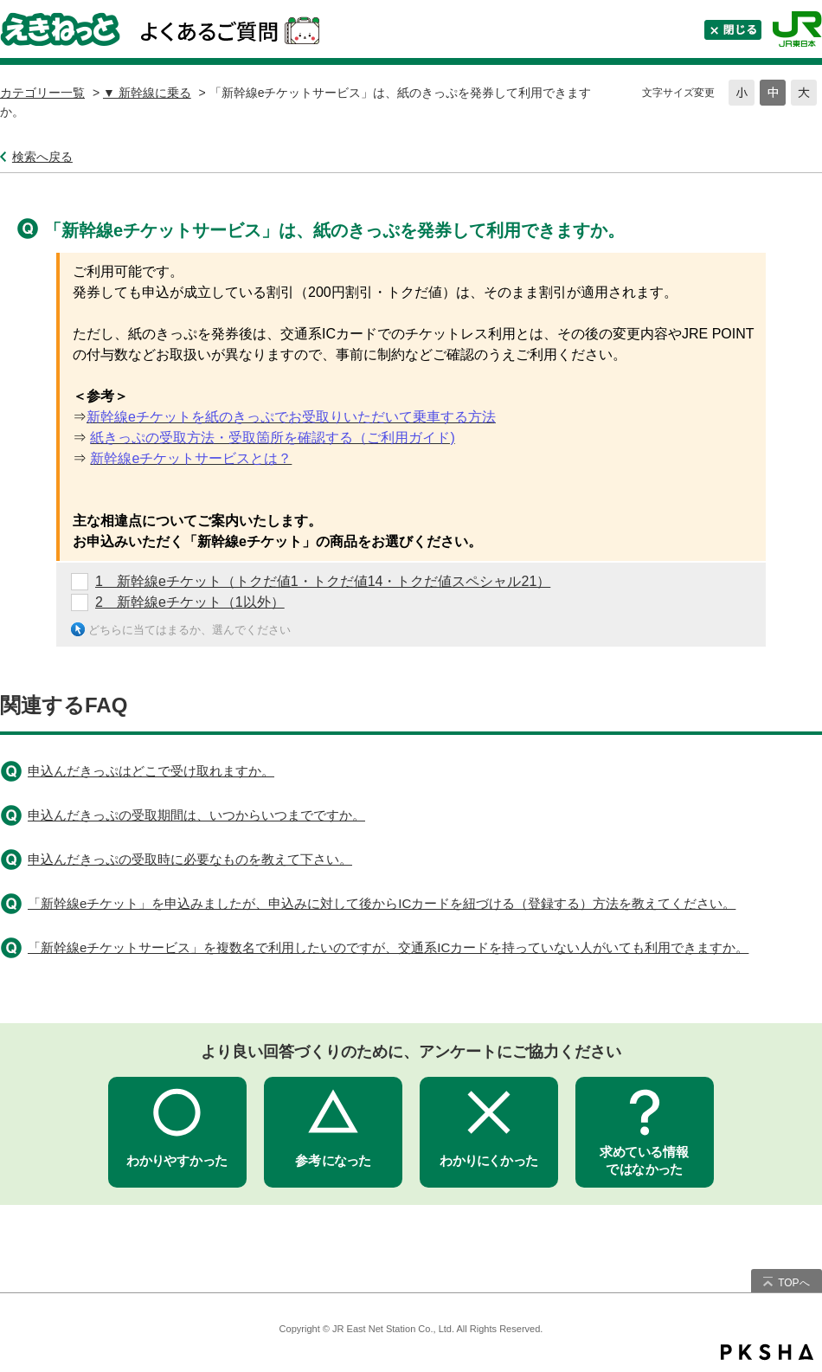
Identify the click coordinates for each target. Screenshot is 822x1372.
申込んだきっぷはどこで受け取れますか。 (151, 770)
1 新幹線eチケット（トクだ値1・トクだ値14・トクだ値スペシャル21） (322, 581)
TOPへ (793, 1283)
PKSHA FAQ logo (767, 1352)
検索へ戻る (42, 157)
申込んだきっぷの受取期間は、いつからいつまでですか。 (196, 815)
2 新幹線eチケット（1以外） (190, 602)
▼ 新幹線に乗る (147, 93)
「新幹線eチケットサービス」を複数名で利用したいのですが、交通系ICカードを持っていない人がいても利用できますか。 (388, 947)
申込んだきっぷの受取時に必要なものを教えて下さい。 (190, 859)
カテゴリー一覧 (42, 93)
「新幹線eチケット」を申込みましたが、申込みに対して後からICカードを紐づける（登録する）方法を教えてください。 (381, 903)
